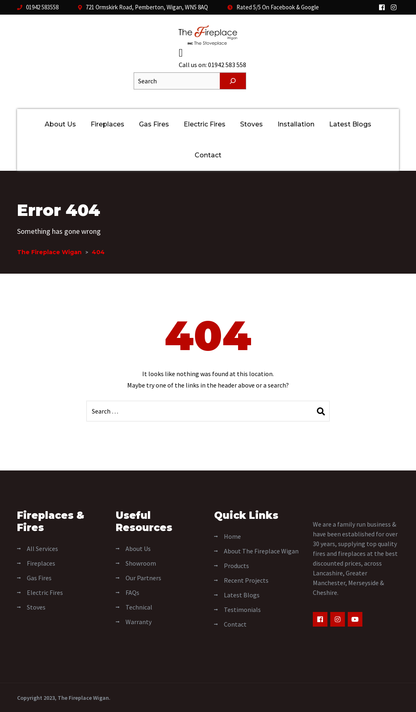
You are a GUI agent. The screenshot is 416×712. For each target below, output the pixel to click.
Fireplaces (107, 124)
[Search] (233, 81)
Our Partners (143, 577)
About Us (60, 124)
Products (236, 565)
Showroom (141, 563)
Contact (208, 155)
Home (232, 536)
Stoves (251, 124)
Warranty (139, 621)
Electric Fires (204, 124)
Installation (295, 124)
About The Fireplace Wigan (261, 551)
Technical (139, 607)
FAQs (132, 592)
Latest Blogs (350, 124)
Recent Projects (246, 580)
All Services (42, 548)
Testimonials (242, 609)
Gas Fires (154, 124)
